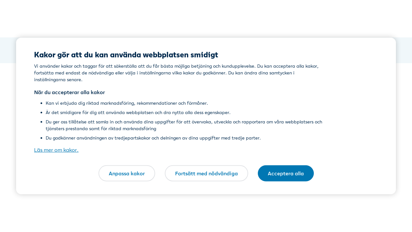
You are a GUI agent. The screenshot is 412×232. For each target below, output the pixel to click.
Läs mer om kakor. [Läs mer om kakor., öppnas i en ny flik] (56, 150)
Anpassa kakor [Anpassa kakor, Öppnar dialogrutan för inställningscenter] (127, 173)
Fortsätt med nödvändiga (206, 173)
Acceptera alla (286, 173)
